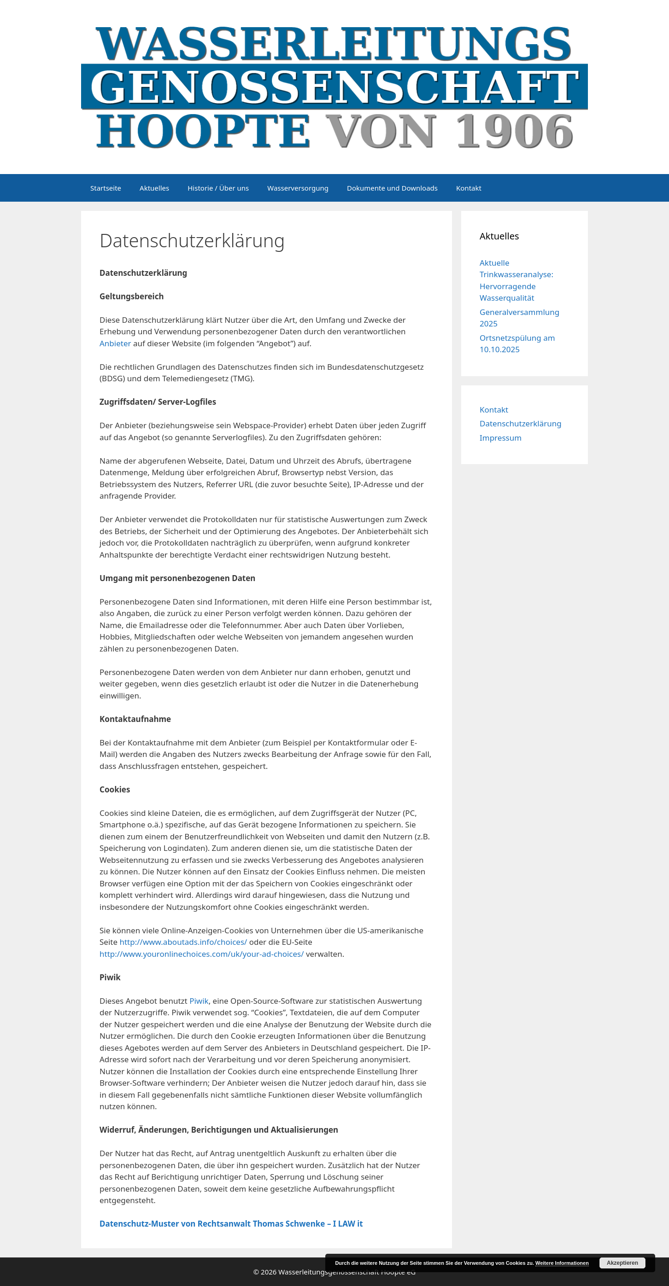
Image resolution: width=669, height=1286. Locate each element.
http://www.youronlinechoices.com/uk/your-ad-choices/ (203, 953)
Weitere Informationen (562, 1263)
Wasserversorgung (298, 187)
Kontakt (468, 187)
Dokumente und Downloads (392, 187)
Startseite (105, 187)
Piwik (199, 1000)
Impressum (501, 437)
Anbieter (115, 343)
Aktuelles (154, 187)
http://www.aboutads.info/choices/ (183, 942)
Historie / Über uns (218, 187)
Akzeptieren (622, 1263)
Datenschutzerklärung (521, 423)
